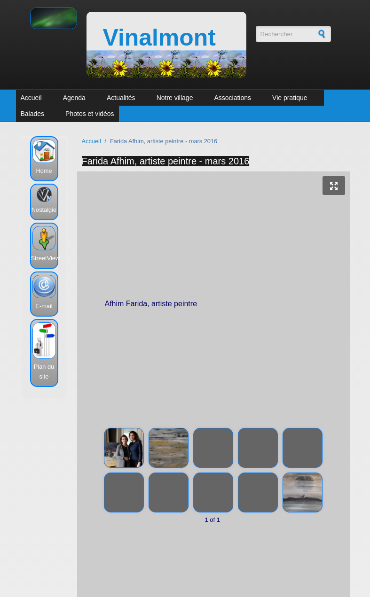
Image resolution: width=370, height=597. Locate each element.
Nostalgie (43, 209)
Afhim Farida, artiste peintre (214, 305)
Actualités (121, 97)
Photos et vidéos (89, 113)
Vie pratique (289, 97)
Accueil (31, 97)
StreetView (45, 258)
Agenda (74, 97)
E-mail (43, 306)
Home (44, 170)
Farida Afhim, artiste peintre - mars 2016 (166, 161)
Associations (232, 97)
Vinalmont (159, 37)
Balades (33, 113)
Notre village (175, 97)
